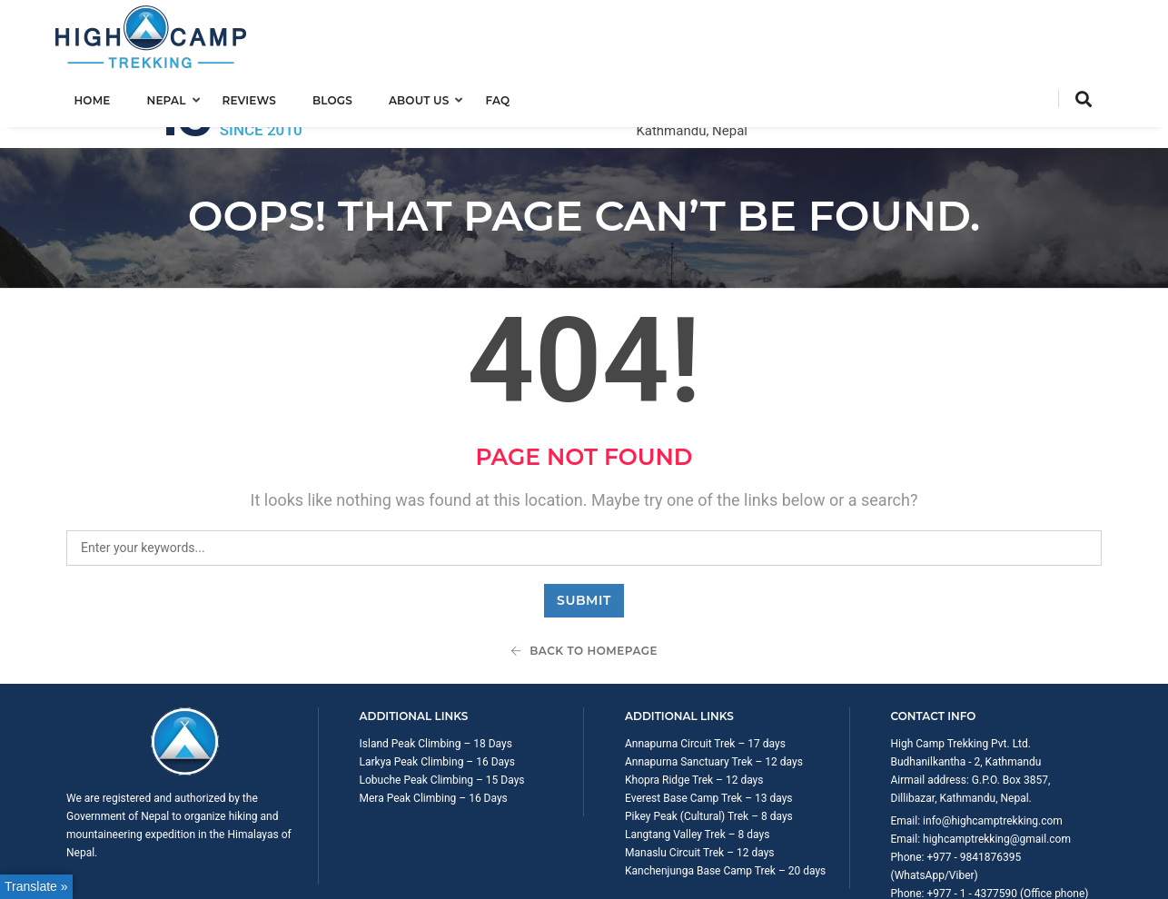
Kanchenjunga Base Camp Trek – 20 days (725, 798)
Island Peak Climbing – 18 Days (436, 671)
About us (429, 97)
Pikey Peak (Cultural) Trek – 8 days (709, 743)
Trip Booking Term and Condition (942, 875)
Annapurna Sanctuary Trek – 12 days (714, 689)
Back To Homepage (584, 578)
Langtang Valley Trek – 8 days (697, 762)
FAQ (508, 97)
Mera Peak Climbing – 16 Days (434, 725)
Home (102, 97)
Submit (584, 527)
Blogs (342, 97)
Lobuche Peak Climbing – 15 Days (442, 707)
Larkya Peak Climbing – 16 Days (437, 689)
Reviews (259, 97)
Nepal (176, 97)
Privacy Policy (1068, 875)
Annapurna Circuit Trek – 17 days (705, 671)
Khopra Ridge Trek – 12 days (694, 707)
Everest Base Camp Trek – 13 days (709, 725)
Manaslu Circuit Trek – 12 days (700, 780)
